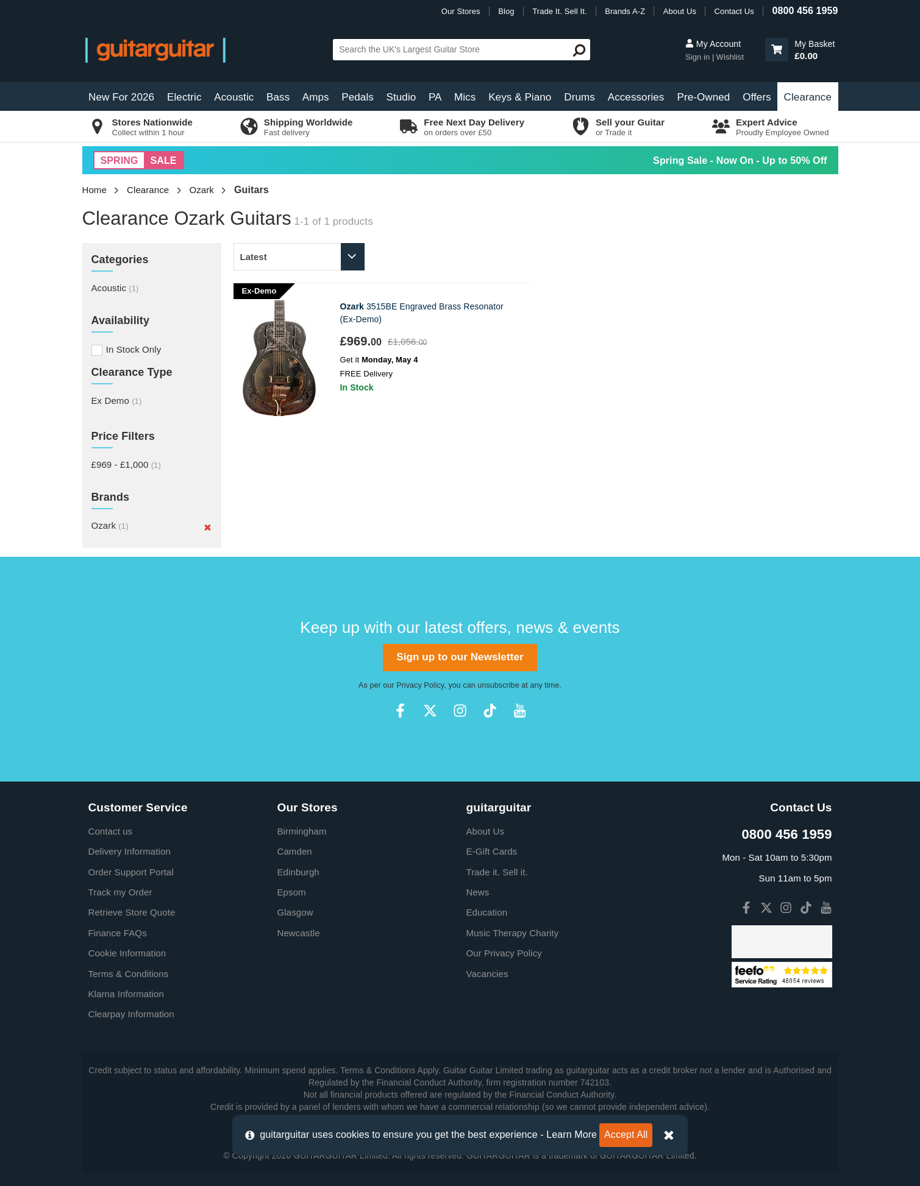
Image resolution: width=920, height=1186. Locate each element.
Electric (184, 97)
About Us (679, 11)
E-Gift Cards (492, 851)
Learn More (571, 1134)
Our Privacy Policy (504, 953)
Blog (506, 11)
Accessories (636, 97)
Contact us (110, 831)
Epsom (291, 892)
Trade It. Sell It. (559, 11)
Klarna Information (126, 994)
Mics (465, 97)
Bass (278, 97)
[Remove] (207, 527)
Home (94, 190)
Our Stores (460, 11)
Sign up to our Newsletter (459, 657)
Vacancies (487, 974)
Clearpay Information (131, 1014)
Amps (315, 97)
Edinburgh (298, 872)
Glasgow (295, 912)
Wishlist (730, 57)
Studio (401, 97)
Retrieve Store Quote (132, 912)
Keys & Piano (519, 97)
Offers (757, 97)
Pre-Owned (703, 97)
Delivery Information (129, 851)
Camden (294, 851)
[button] (776, 50)
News (478, 892)
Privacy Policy (420, 685)
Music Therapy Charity (512, 933)
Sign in (698, 57)
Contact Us (734, 11)
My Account (713, 44)
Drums (579, 97)
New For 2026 (121, 97)
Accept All (625, 1134)
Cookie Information (127, 953)
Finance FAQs (117, 933)
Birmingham (302, 831)
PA (435, 97)
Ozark (201, 190)
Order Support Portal (131, 872)
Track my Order (120, 892)
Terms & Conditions (128, 974)
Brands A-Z (625, 11)
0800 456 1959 (805, 10)
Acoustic (234, 97)
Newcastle (298, 933)
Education (487, 912)
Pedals (357, 97)
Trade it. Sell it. (497, 872)
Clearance (808, 97)
